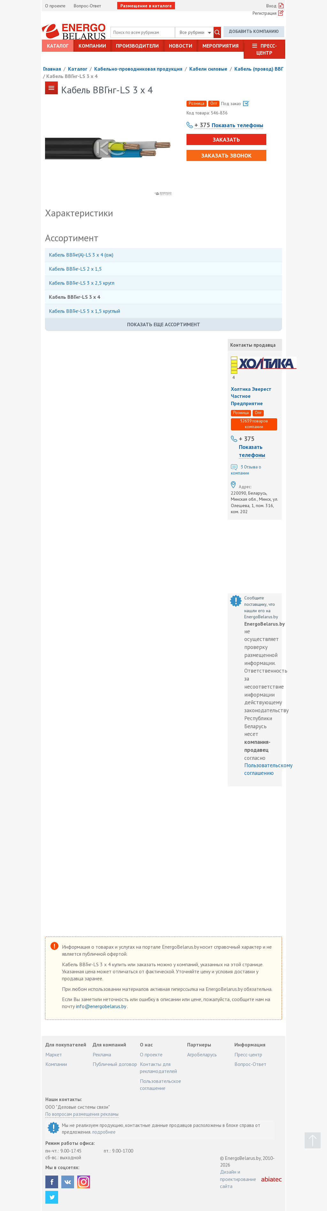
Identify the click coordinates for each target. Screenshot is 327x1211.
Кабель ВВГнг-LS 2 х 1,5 (75, 269)
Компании (92, 45)
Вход (271, 6)
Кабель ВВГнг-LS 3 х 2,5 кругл (81, 283)
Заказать (226, 139)
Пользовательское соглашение (160, 1084)
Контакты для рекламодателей (158, 1067)
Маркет (53, 1054)
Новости (180, 45)
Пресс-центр (266, 49)
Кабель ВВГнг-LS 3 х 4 (71, 76)
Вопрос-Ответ (87, 6)
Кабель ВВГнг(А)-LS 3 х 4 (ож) (81, 254)
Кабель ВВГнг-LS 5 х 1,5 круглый (84, 311)
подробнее (104, 1132)
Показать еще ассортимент (163, 324)
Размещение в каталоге (146, 6)
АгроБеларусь (202, 1054)
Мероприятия (220, 45)
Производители (137, 45)
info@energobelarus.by (101, 1006)
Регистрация (265, 13)
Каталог (57, 45)
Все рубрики (195, 32)
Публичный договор (115, 1064)
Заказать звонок (226, 155)
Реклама (102, 1054)
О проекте (55, 6)
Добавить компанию (254, 31)
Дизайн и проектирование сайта (238, 1179)
